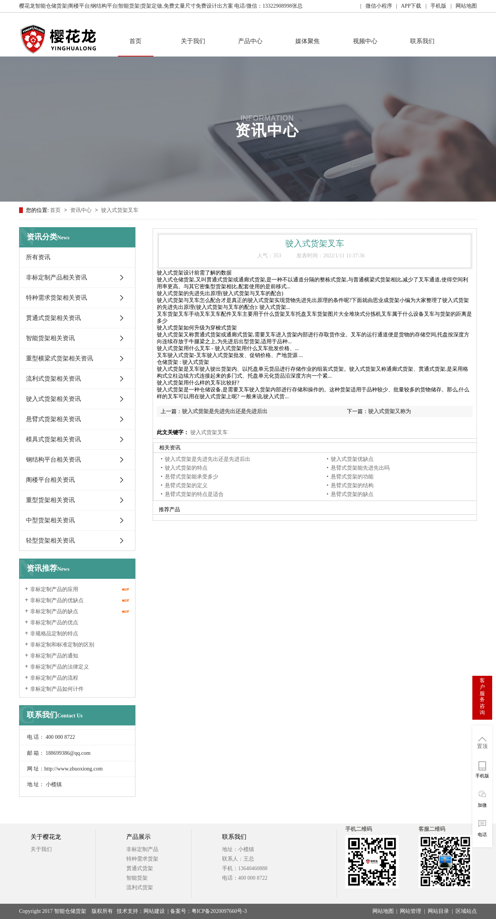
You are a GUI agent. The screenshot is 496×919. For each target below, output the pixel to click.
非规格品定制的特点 (54, 633)
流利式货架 (139, 887)
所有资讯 (38, 257)
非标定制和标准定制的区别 (62, 645)
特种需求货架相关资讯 (56, 297)
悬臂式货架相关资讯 (53, 419)
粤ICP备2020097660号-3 (219, 911)
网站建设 (154, 911)
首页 (135, 41)
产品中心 (250, 41)
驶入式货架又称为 (389, 411)
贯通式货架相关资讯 (53, 318)
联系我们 (422, 41)
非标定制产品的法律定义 (59, 667)
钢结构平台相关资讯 (53, 459)
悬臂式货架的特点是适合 (194, 494)
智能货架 (137, 878)
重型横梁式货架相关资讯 (59, 358)
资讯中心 (81, 210)
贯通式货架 (139, 868)
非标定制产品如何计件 (57, 689)
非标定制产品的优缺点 (57, 600)
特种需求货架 (142, 859)
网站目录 (438, 911)
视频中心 (365, 41)
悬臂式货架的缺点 (352, 494)
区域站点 (466, 911)
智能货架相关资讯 (50, 338)
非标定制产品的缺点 (54, 611)
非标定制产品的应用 (54, 589)
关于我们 (193, 41)
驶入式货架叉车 (119, 210)
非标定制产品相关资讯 (56, 277)
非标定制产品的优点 (54, 622)
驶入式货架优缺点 (352, 459)
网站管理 (410, 911)
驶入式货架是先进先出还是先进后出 (224, 411)
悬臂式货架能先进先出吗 (360, 468)
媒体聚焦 (307, 41)
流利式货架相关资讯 (53, 378)
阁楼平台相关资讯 (50, 479)
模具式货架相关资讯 (53, 439)
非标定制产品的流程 (54, 678)
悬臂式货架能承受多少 (191, 477)
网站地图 (383, 911)
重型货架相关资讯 (50, 500)
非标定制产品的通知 (54, 656)
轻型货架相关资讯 (50, 540)
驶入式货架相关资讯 (53, 399)
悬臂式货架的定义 (186, 485)
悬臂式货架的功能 (352, 477)
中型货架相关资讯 (50, 520)
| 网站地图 (461, 6)
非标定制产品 (142, 849)
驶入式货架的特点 (186, 468)
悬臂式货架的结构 (352, 485)
